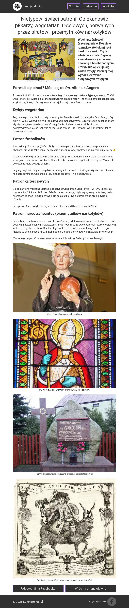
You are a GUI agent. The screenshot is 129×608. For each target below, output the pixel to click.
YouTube (109, 6)
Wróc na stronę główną (90, 588)
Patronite (90, 6)
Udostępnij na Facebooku (38, 588)
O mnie (74, 6)
